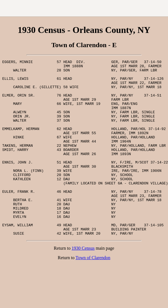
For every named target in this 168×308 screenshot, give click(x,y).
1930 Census (83, 283)
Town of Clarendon (92, 292)
